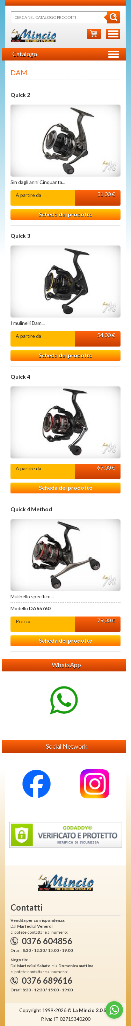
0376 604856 (47, 941)
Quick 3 (20, 236)
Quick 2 (20, 95)
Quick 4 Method (31, 509)
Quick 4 (20, 376)
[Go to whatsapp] (114, 1010)
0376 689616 (47, 980)
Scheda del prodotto (66, 214)
